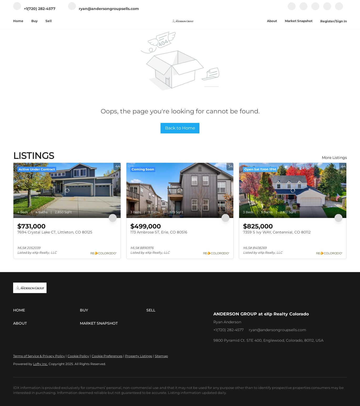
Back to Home (180, 128)
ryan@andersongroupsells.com (277, 329)
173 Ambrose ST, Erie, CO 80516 (158, 232)
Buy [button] (34, 21)
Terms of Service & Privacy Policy (39, 356)
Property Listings (138, 356)
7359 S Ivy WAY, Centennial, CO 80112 (277, 232)
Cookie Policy (78, 356)
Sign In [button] (341, 21)
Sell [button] (48, 21)
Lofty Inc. (40, 364)
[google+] (339, 9)
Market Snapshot (298, 21)
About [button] (272, 21)
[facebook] (292, 9)
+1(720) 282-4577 (228, 329)
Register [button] (327, 21)
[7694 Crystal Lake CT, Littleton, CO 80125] (67, 190)
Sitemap (161, 356)
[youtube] (327, 9)
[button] (46, 310)
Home (18, 21)
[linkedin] (303, 9)
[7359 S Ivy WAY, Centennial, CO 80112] (292, 190)
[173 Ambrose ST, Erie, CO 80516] (180, 190)
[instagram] (315, 9)
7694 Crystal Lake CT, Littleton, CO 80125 (54, 232)
